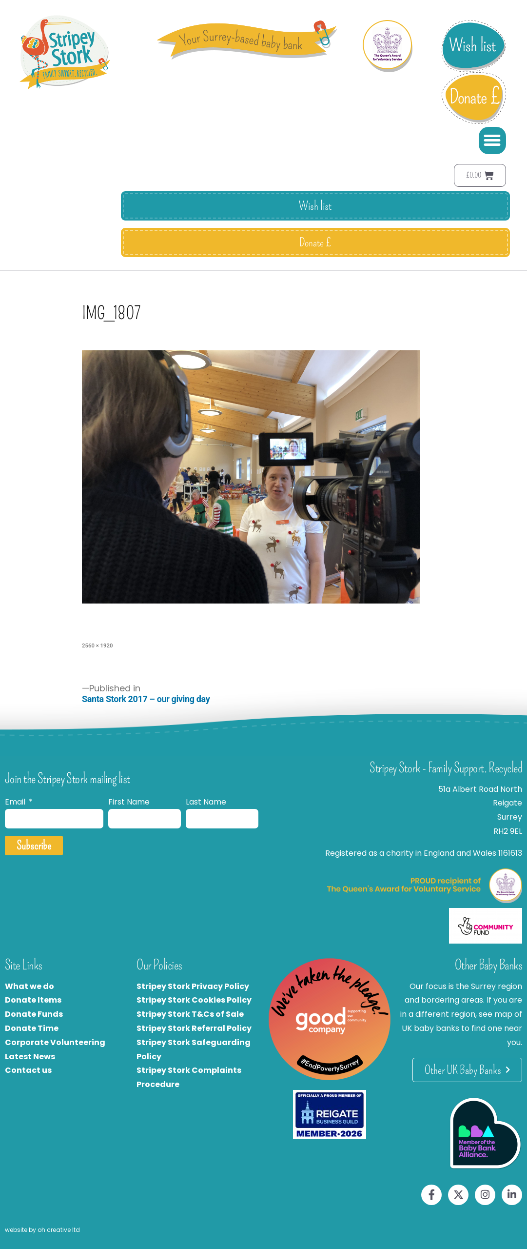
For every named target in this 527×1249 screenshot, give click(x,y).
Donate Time (32, 1028)
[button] (492, 140)
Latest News (30, 1056)
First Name (129, 801)
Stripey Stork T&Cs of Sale (190, 1014)
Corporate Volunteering (55, 1042)
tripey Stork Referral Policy (196, 1028)
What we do (29, 986)
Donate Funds (34, 1014)
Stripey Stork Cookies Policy (194, 1000)
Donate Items (33, 1000)
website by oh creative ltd (42, 1230)
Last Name (206, 801)
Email (16, 801)
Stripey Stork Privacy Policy (193, 986)
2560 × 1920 (97, 645)
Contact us (28, 1070)
